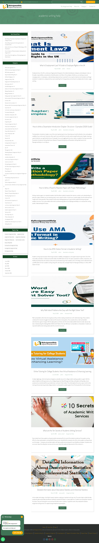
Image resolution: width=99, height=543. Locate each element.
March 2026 (7, 268)
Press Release (7, 171)
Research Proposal (92, 533)
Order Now (90, 2)
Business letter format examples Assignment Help (15, 105)
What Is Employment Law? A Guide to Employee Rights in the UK (62, 65)
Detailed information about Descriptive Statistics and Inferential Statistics (62, 489)
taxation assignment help (10, 209)
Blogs (55, 527)
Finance (6, 136)
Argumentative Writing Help (10, 74)
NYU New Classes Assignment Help (12, 166)
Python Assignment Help (10, 182)
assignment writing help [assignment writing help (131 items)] (20, 237)
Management (7, 150)
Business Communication (10, 103)
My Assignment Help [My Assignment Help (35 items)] (9, 251)
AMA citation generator (9, 67)
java (5, 147)
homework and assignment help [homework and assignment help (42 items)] (11, 245)
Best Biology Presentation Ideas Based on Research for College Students (15, 39)
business (6, 100)
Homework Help (8, 140)
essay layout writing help (10, 126)
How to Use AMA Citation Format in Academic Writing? (62, 249)
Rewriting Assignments (9, 195)
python (6, 180)
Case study (7, 107)
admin (63, 68)
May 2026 (7, 263)
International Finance (9, 145)
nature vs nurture (8, 161)
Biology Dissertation (9, 91)
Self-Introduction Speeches (10, 200)
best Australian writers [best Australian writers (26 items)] (20, 239)
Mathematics (7, 154)
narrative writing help (9, 157)
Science (6, 198)
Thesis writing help (8, 217)
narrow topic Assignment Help (11, 159)
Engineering (7, 121)
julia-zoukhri (62, 493)
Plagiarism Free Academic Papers (73, 533)
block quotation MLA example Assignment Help (14, 98)
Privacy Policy (50, 527)
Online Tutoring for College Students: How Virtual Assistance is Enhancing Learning (62, 371)
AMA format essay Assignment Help (12, 70)
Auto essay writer (8, 84)
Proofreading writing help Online (11, 177)
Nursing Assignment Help (10, 164)
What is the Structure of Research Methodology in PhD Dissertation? (16, 47)
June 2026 (7, 261)
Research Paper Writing (9, 191)
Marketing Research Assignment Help (12, 152)
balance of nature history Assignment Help (13, 88)
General (6, 138)
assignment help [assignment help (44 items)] (20, 234)
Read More (62, 85)
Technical (7, 212)
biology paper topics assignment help (12, 96)
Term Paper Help (8, 214)
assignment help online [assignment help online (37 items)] (9, 237)
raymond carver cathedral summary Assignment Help (15, 184)
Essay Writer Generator (9, 131)
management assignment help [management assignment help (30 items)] (11, 248)
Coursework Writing (9, 112)
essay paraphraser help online (11, 128)
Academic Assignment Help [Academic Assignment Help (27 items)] (10, 234)
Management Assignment (50, 533)
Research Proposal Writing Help (11, 193)
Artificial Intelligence (9, 77)
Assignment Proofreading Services (11, 81)
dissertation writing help (9, 114)
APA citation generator (9, 72)
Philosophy (7, 169)
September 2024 (8, 273)
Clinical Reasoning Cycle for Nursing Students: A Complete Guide (14, 43)
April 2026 (7, 266)
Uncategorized (8, 219)
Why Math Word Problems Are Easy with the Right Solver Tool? (62, 310)
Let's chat (17, 532)
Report (6, 188)
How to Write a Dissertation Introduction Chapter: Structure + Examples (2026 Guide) (62, 126)
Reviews (44, 527)
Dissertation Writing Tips (39, 533)
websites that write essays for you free (12, 221)
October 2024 (7, 270)
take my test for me (9, 207)
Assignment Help (8, 79)
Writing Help (7, 224)
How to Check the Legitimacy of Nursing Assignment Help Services (15, 55)
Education (7, 119)
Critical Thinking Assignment (27, 533)
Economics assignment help (10, 117)
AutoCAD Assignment (9, 86)
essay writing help (8, 133)
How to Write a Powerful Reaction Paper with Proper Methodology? (62, 187)
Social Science (8, 202)
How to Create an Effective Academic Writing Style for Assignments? (15, 51)
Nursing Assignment (61, 533)
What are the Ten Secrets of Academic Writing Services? (62, 430)
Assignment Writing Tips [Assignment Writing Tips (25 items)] (9, 239)
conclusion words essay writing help (12, 110)
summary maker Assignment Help (12, 205)
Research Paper (84, 533)
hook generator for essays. (10, 143)
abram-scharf (61, 434)
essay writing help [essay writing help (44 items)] (8, 242)
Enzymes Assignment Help (10, 124)
